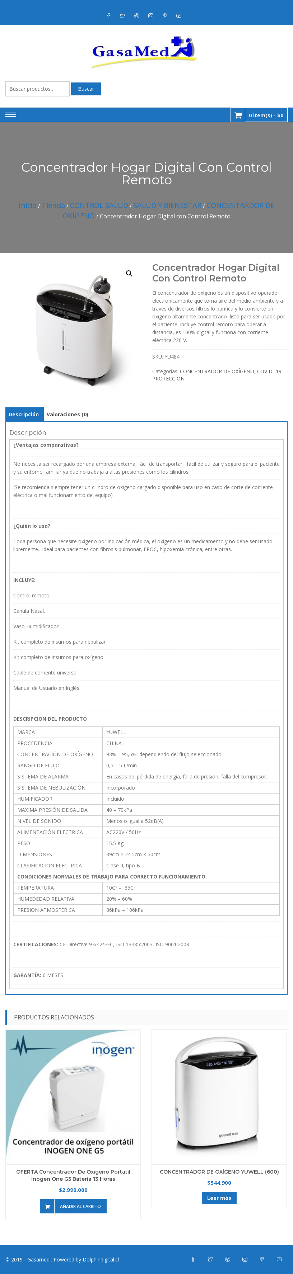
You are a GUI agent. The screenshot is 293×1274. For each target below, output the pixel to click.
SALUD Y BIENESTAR (167, 205)
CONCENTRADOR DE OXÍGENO (217, 371)
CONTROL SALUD (99, 205)
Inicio (28, 205)
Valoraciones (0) (67, 414)
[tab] (24, 414)
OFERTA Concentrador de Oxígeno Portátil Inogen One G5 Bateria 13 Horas (73, 1175)
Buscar (86, 88)
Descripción (24, 414)
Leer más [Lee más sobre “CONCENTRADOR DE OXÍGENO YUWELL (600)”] (219, 1197)
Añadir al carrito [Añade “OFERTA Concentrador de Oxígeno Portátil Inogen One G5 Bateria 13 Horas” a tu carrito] (80, 1206)
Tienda (53, 205)
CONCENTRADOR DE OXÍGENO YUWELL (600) (219, 1172)
